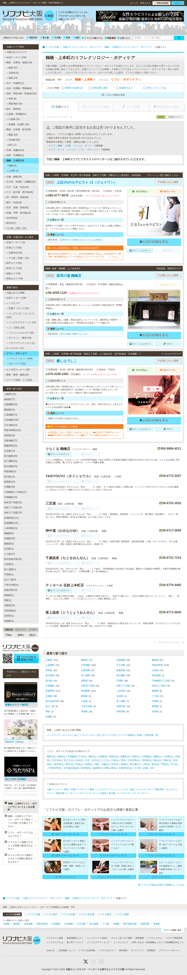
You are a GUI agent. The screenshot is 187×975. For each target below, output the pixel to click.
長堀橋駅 (85, 691)
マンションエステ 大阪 (122, 789)
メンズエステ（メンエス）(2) (62, 735)
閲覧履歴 (110, 38)
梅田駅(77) (9, 399)
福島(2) (61, 756)
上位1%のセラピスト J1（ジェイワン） (81, 182)
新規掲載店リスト (75, 938)
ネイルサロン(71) (14, 348)
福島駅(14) (9, 481)
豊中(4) (69, 764)
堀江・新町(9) (13, 109)
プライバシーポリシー (169, 950)
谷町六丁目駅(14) (13, 507)
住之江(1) (68, 760)
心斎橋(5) (102, 756)
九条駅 (84, 701)
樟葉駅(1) (9, 595)
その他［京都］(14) (144, 768)
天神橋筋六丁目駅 (161, 680)
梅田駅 (84, 660)
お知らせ (50, 950)
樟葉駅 (155, 706)
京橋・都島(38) (13, 176)
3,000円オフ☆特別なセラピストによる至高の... (82, 240)
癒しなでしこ (61, 361)
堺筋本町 (32, 38)
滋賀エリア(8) (13, 273)
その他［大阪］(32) (15, 228)
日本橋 (56, 38)
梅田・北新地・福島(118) (18, 62)
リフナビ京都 (68, 914)
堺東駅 (84, 711)
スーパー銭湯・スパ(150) (18, 380)
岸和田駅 (120, 711)
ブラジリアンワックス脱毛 (92, 793)
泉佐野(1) (59, 764)
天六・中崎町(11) (14, 83)
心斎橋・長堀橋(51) (15, 114)
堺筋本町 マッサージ (66, 793)
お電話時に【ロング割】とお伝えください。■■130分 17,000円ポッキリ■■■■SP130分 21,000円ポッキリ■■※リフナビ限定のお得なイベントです (84, 434)
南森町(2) (125, 756)
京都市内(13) (125, 768)
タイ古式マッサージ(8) (17, 369)
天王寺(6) (57, 760)
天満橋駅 (50, 685)
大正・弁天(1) (92, 760)
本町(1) (92, 756)
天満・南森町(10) (14, 150)
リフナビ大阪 (33, 914)
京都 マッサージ (79, 789)
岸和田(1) (147, 760)
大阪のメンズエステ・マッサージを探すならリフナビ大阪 (95, 969)
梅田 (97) (12, 67)
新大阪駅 (50, 675)
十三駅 (155, 696)
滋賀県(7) (97, 768)
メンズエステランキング (98, 942)
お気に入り (123, 38)
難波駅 (155, 660)
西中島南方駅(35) (13, 559)
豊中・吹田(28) (13, 202)
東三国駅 (120, 701)
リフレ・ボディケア (15, 353)
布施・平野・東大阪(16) (18, 213)
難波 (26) (12, 134)
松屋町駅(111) (11, 518)
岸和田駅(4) (10, 610)
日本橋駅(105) (11, 420)
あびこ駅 (50, 706)
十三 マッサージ (140, 793)
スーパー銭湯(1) (127, 735)
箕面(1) (89, 764)
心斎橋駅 (50, 665)
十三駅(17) (9, 554)
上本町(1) (168, 756)
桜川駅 (49, 680)
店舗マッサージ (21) (18, 308)
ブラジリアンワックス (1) (21, 343)
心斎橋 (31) (13, 119)
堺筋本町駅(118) (12, 430)
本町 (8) (11, 98)
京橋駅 (49, 696)
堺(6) (123, 760)
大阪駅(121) (10, 394)
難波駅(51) (9, 409)
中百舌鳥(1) (134, 760)
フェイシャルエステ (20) (20, 332)
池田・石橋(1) (102, 764)
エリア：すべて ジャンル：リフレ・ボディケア (73, 149)
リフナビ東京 (104, 914)
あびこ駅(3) (10, 579)
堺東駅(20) (9, 605)
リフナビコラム (155, 938)
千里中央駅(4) (11, 585)
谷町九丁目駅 (158, 685)
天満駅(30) (9, 487)
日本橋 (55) (13, 140)
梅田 (76, 38)
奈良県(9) (85, 768)
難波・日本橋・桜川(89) (17, 129)
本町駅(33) (9, 435)
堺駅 (48, 711)
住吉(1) (79, 760)
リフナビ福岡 (122, 914)
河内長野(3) (55, 768)
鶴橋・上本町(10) (14, 160)
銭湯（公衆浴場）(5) (147, 735)
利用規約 (151, 950)
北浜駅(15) (9, 451)
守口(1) (174, 764)
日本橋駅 (85, 665)
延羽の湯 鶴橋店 (63, 276)
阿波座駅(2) (10, 471)
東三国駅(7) (10, 569)
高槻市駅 (120, 706)
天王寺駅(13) (10, 425)
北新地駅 (85, 670)
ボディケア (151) (16, 363)
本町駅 (49, 670)
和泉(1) (167, 760)
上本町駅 (120, 691)
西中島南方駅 (52, 701)
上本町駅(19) (10, 528)
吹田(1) (79, 764)
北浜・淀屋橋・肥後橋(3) (18, 88)
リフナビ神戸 (50, 914)
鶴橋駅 (155, 691)
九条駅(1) (9, 564)
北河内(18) (11, 218)
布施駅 (49, 716)
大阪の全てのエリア (16, 52)
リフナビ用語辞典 (174, 938)
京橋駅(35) (9, 538)
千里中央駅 (86, 706)
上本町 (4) (13, 170)
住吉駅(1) (9, 548)
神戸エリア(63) (13, 263)
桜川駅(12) (9, 476)
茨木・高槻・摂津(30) (17, 207)
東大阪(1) (135, 764)
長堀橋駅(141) (11, 523)
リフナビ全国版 (12, 914)
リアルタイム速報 (54, 938)
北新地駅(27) (10, 440)
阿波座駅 (156, 675)
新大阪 (44, 38)
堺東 (67, 38)
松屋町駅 (50, 691)
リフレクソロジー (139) (20, 358)
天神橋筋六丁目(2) (76, 756)
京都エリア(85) (13, 247)
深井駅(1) (9, 615)
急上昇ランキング (75, 942)
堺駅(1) (8, 600)
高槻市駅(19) (10, 590)
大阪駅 (49, 660)
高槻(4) (124, 764)
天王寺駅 (120, 665)
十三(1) (105, 760)
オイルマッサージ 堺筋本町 (150, 789)
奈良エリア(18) (13, 268)
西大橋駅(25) (10, 466)
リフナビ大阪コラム (92, 38)
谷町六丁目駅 (123, 685)
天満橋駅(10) (10, 497)
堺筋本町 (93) (14, 103)
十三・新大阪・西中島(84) (19, 192)
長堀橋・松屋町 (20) (18, 124)
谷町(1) (136, 756)
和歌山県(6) (110, 768)
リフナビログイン (107, 950)
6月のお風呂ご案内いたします (74, 334)
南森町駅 (120, 670)
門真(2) (164, 764)
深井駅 (155, 711)
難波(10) (114, 756)
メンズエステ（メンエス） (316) (21, 315)
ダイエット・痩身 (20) (19, 337)
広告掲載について (66, 950)
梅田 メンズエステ (99, 789)
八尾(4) (145, 764)
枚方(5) (155, 764)
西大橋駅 (120, 675)
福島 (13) (12, 78)
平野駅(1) (9, 574)
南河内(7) (10, 223)
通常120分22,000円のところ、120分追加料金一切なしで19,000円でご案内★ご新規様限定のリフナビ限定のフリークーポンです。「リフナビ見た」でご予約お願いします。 (84, 255)
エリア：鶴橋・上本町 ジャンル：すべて (70, 145)
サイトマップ (137, 950)
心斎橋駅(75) (10, 414)
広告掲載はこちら (154, 942)
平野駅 (155, 701)
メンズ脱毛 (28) (16, 327)
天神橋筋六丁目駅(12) (15, 492)
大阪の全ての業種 (15, 293)
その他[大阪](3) (71, 768)
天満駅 (119, 680)
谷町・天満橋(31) (14, 155)
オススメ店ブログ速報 (121, 938)
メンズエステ (12, 303)
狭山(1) (157, 760)
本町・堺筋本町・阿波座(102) (20, 93)
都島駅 (84, 696)
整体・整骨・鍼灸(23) (17, 374)
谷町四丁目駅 (88, 685)
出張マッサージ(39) (15, 57)
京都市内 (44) (14, 252)
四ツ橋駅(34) (10, 461)
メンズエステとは (54, 942)
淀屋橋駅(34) (10, 404)
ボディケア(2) (109, 735)
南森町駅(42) (10, 445)
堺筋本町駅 (157, 665)
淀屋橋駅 (120, 660)
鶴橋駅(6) (9, 533)
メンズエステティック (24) (21, 322)
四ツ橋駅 (85, 675)
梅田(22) (51, 756)
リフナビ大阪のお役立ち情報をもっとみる (161, 885)
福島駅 (84, 680)
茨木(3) (114, 764)
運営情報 (123, 950)
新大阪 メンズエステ (119, 793)
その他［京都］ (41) (18, 258)
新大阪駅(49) (10, 456)
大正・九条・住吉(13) (17, 187)
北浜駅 (155, 670)
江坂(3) (114, 760)
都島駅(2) (9, 543)
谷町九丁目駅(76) (13, 512)
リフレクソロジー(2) (89, 735)
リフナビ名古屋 (86, 914)
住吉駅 (119, 696)
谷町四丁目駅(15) (13, 502)
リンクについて (120, 942)
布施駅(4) (9, 621)
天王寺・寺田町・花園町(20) (20, 181)
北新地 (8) (13, 73)
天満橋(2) (146, 756)
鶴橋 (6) (11, 165)
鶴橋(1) (157, 756)
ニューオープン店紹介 (97, 938)
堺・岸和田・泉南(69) (17, 197)
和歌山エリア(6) (14, 278)
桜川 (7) (11, 145)
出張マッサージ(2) (15, 242)
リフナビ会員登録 (87, 950)
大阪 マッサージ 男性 (58, 789)
